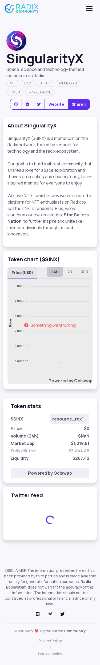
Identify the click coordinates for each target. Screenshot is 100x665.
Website (56, 104)
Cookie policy (50, 653)
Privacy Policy (50, 640)
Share (78, 104)
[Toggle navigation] (89, 8)
